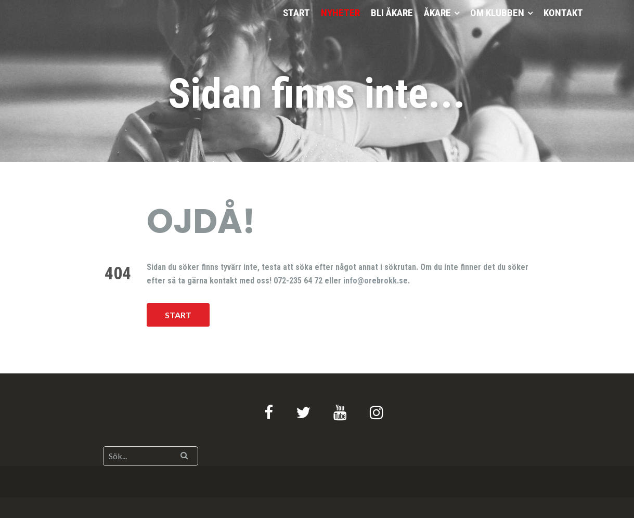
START (296, 13)
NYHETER (340, 13)
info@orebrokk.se (375, 281)
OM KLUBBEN (497, 13)
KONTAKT (563, 13)
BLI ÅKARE (392, 13)
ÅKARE (437, 13)
